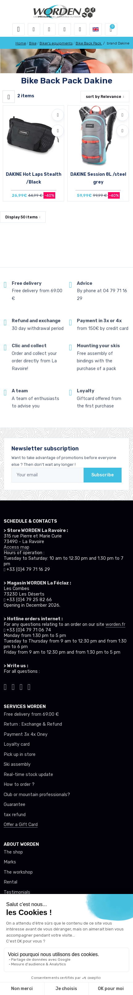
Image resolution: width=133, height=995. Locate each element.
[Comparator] (80, 29)
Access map (16, 547)
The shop (13, 852)
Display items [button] (21, 217)
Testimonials (17, 892)
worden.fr (115, 624)
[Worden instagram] (13, 686)
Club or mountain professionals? (37, 794)
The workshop (18, 872)
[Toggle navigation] (18, 29)
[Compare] (58, 130)
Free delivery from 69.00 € (31, 714)
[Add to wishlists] (58, 115)
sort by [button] (103, 96)
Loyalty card (17, 744)
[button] (34, 29)
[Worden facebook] (21, 686)
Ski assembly (17, 764)
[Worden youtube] (29, 686)
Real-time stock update (28, 774)
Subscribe (102, 475)
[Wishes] (65, 29)
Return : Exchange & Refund (33, 724)
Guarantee (14, 804)
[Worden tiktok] (5, 686)
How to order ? (19, 784)
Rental (10, 882)
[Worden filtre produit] (8, 97)
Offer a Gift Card (21, 824)
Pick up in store (19, 754)
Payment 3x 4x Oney (26, 734)
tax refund (15, 814)
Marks (10, 862)
